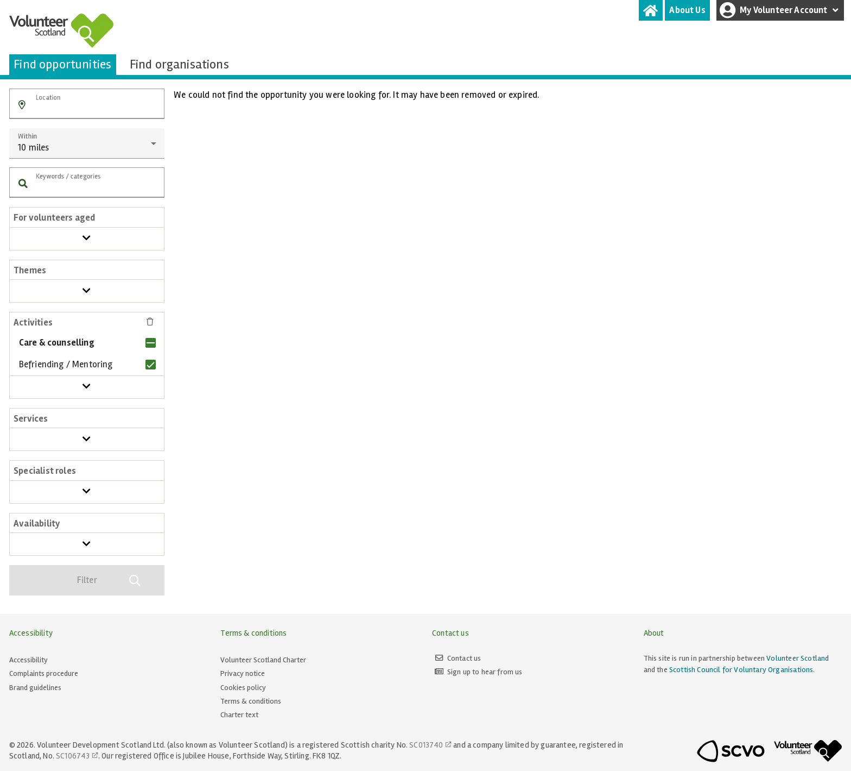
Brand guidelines (35, 687)
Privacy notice (242, 673)
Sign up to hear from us (485, 671)
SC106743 (73, 756)
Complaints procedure (43, 673)
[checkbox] (86, 343)
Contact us (464, 658)
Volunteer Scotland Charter (263, 660)
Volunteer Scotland (797, 658)
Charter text (239, 714)
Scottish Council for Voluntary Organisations (741, 669)
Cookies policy (243, 687)
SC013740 (426, 745)
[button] (22, 105)
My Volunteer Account (780, 10)
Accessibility (28, 660)
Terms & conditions (250, 701)
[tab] (651, 10)
